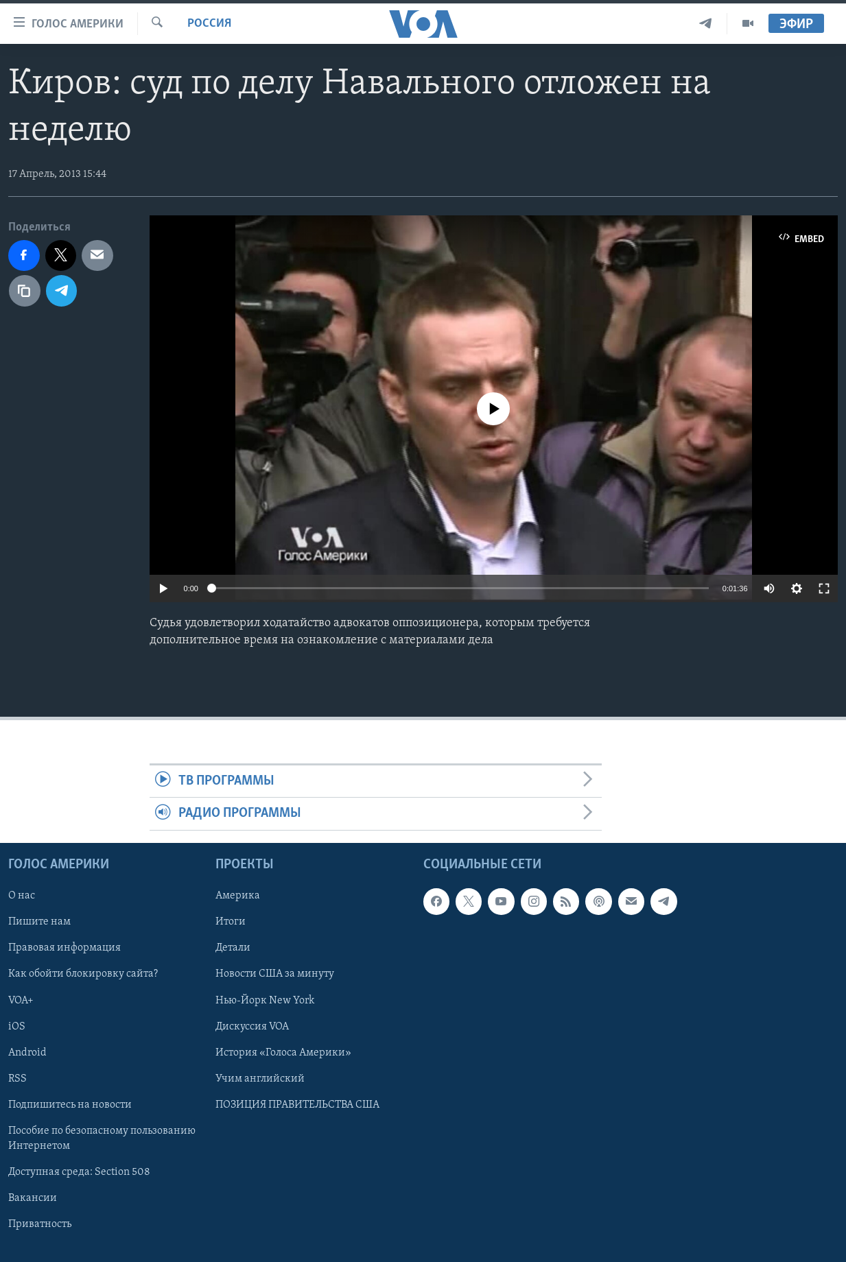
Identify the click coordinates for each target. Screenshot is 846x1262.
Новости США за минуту (274, 973)
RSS (17, 1078)
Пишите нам (39, 921)
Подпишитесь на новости (70, 1104)
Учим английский (260, 1078)
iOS (16, 1026)
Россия (209, 23)
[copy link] (24, 291)
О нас (21, 895)
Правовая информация (64, 947)
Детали (232, 947)
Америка (237, 895)
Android (27, 1052)
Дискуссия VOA (252, 1026)
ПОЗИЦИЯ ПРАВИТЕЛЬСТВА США (297, 1104)
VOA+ (21, 1000)
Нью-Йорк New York (264, 1000)
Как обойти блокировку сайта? (83, 973)
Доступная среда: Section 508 (79, 1172)
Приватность (39, 1224)
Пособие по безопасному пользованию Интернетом (102, 1139)
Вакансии (32, 1198)
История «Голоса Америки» (283, 1052)
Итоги (230, 921)
